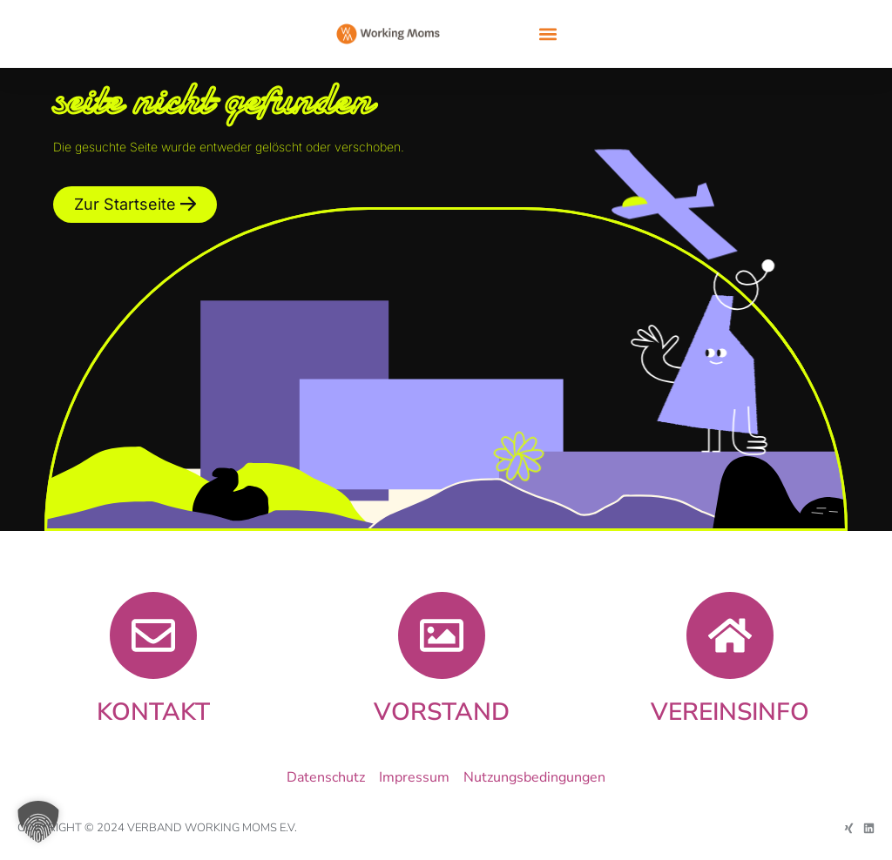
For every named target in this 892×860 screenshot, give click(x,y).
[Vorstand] (441, 635)
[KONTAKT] (153, 635)
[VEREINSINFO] (730, 635)
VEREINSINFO (730, 712)
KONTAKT (153, 712)
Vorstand (442, 712)
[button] (547, 34)
